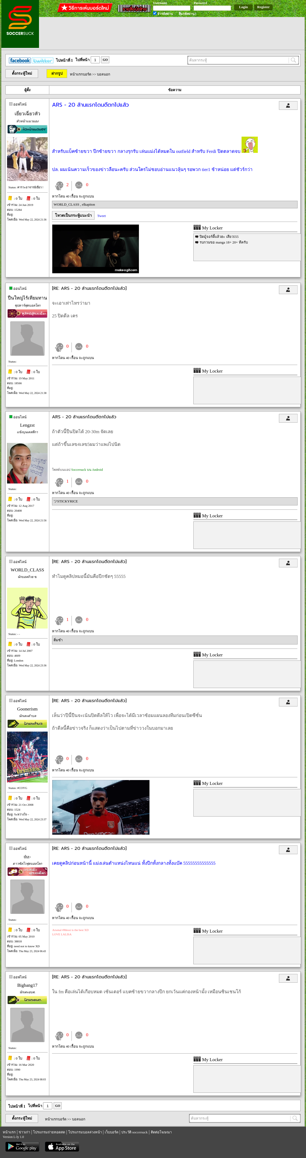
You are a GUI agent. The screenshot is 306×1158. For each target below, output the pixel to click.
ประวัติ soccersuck (134, 1132)
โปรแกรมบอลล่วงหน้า (85, 1132)
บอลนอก (103, 74)
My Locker (208, 228)
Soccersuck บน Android (87, 470)
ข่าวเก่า (24, 1132)
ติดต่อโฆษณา (161, 1132)
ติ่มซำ (58, 640)
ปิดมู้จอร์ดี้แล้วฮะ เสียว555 (219, 237)
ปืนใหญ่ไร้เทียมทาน (27, 298)
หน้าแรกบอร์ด (80, 74)
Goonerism (27, 709)
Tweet (101, 216)
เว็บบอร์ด (111, 1132)
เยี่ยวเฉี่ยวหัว (27, 113)
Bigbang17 (27, 985)
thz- (27, 856)
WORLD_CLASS (67, 204)
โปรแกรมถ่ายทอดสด (49, 1132)
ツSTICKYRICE (66, 501)
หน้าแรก (9, 1132)
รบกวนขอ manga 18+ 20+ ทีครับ (224, 242)
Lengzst (27, 425)
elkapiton (88, 204)
